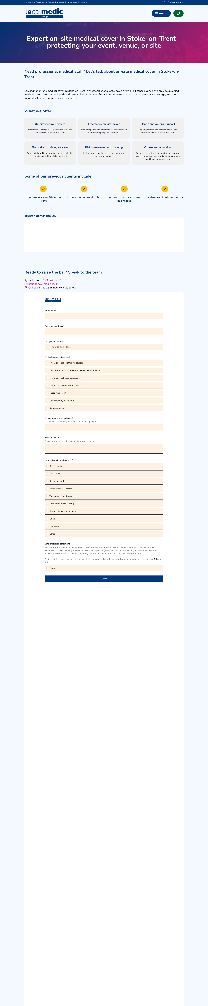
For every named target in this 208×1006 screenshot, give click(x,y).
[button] (161, 13)
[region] (104, 235)
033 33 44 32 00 (51, 280)
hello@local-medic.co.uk (43, 284)
